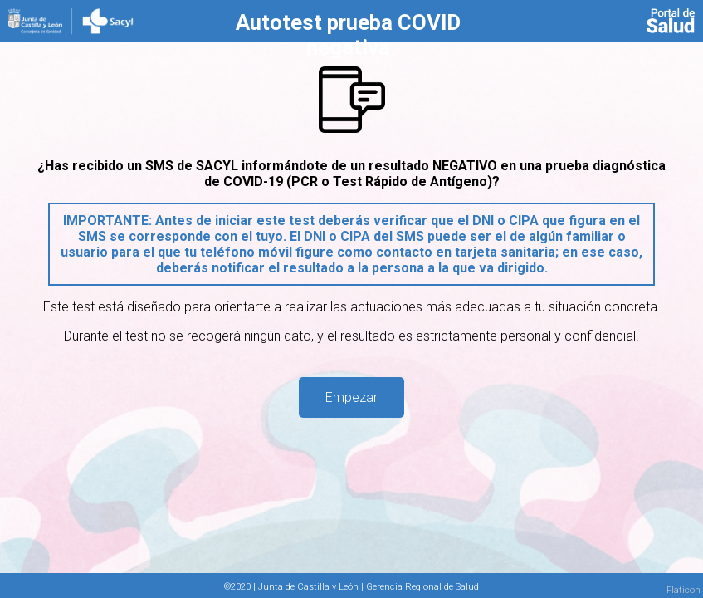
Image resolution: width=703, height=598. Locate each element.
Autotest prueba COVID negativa (348, 35)
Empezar (351, 397)
